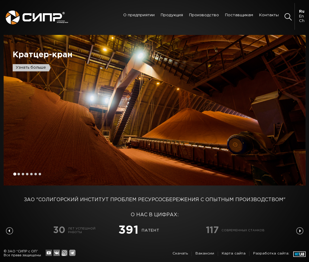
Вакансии (204, 253)
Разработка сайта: (271, 253)
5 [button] (31, 174)
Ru (301, 11)
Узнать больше (31, 67)
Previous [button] (9, 230)
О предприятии (139, 15)
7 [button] (40, 174)
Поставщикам (239, 15)
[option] (155, 110)
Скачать (180, 253)
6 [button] (35, 174)
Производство (204, 15)
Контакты (269, 15)
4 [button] (27, 174)
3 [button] (23, 174)
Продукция (172, 15)
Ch (301, 21)
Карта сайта (234, 253)
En (301, 16)
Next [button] (299, 230)
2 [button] (19, 174)
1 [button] (14, 174)
